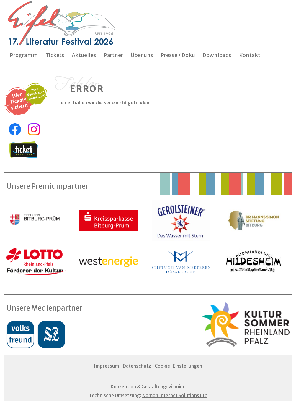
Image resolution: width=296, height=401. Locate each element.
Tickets (54, 55)
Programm (24, 55)
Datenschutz (137, 366)
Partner (113, 55)
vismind (177, 386)
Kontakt (249, 55)
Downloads (216, 55)
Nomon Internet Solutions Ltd (174, 395)
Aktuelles (84, 55)
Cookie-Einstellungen (178, 366)
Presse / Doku (178, 55)
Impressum (106, 366)
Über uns (142, 55)
